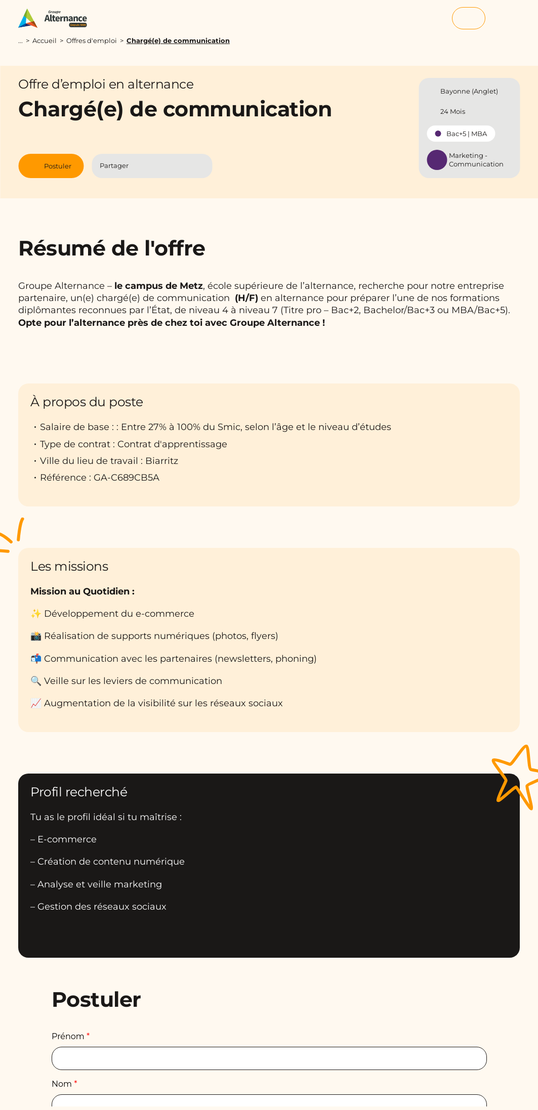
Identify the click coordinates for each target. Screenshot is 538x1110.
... (20, 40)
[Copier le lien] (200, 166)
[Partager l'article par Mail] (182, 166)
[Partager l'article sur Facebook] (142, 166)
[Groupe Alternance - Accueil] (57, 18)
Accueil (44, 40)
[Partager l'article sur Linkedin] (162, 166)
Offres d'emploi (91, 40)
